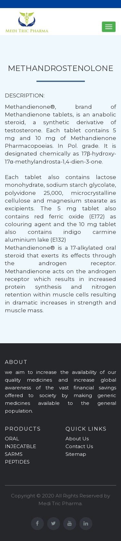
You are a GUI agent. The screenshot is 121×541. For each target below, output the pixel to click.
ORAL (12, 439)
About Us (77, 439)
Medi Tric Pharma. (60, 503)
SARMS (14, 454)
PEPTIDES (17, 462)
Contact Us (79, 446)
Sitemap (76, 454)
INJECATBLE (20, 446)
